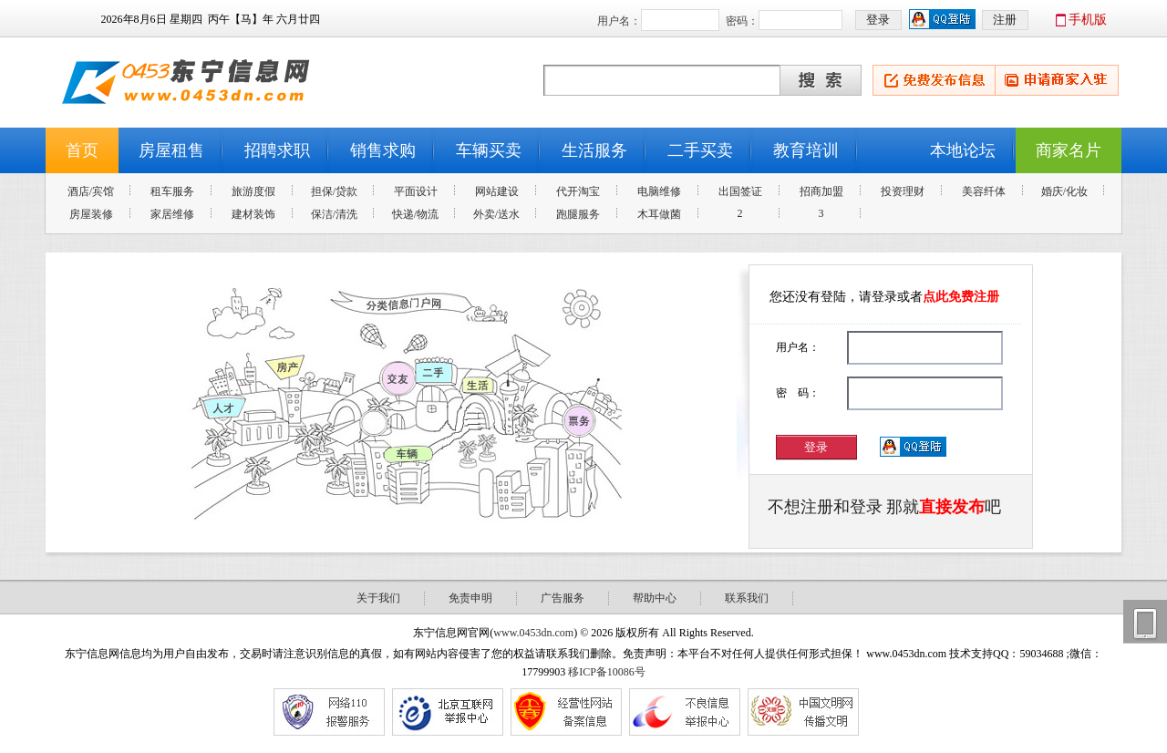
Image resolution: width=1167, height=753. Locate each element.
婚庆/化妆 (1064, 191)
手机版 (1088, 19)
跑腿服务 (578, 214)
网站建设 (497, 191)
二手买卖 (700, 150)
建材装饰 (253, 214)
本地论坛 (963, 150)
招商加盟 (821, 191)
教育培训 (806, 150)
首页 (82, 150)
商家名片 (1068, 150)
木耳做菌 (659, 214)
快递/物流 (415, 214)
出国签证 (740, 191)
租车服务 (172, 191)
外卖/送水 (496, 214)
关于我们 (378, 598)
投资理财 (902, 191)
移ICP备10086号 (606, 671)
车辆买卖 (489, 150)
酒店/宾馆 (90, 191)
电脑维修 (659, 191)
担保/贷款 (334, 191)
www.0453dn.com (533, 632)
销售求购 (383, 150)
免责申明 (470, 598)
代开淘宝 (578, 191)
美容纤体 (984, 191)
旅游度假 (253, 191)
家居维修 (172, 214)
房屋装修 (91, 214)
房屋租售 (171, 150)
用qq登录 (943, 20)
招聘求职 (277, 150)
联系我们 (747, 598)
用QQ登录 (914, 448)
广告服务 (562, 598)
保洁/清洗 (334, 214)
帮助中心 (654, 598)
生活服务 (594, 150)
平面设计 (416, 191)
